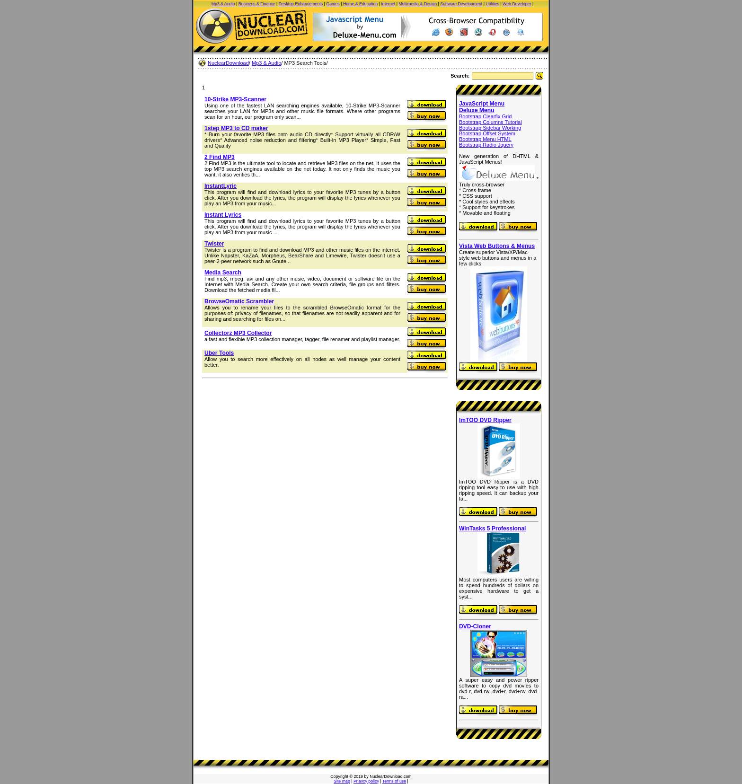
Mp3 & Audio (223, 3)
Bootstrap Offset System (487, 133)
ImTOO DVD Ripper (485, 420)
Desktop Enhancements (301, 3)
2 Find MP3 (219, 157)
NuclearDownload (228, 63)
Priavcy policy (366, 781)
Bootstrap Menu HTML (485, 139)
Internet (388, 3)
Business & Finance (256, 3)
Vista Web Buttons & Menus (497, 246)
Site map (342, 781)
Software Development (461, 3)
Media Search (222, 272)
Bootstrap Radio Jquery (486, 145)
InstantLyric (220, 186)
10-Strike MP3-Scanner (235, 99)
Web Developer (517, 3)
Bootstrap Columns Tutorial (490, 122)
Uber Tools (219, 353)
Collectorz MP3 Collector (238, 333)
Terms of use (394, 781)
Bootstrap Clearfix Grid (485, 116)
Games (332, 3)
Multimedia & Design (417, 3)
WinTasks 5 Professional (492, 528)
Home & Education (360, 3)
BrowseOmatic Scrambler (239, 301)
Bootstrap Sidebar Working (490, 128)
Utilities (492, 3)
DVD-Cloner (475, 626)
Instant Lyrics (222, 214)
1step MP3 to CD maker (236, 128)
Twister (214, 243)
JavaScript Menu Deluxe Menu (481, 107)
